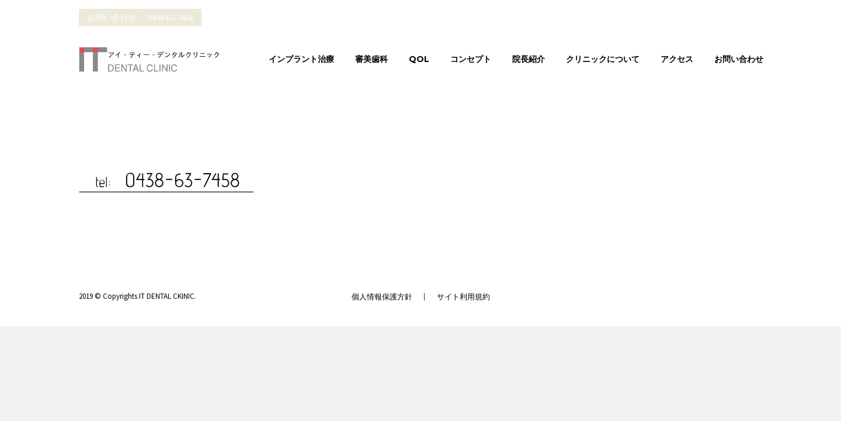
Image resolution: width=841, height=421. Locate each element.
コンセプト (470, 59)
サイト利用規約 (463, 297)
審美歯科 (371, 59)
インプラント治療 (301, 59)
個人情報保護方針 (382, 297)
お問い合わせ (738, 59)
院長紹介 (528, 59)
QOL (419, 59)
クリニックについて (603, 59)
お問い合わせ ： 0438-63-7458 (140, 17)
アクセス (677, 59)
